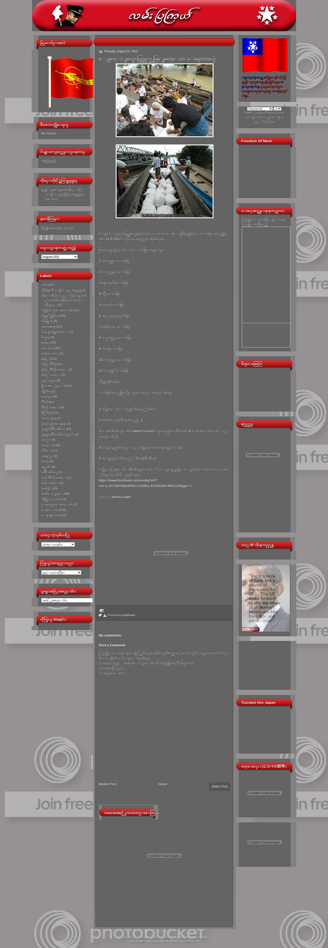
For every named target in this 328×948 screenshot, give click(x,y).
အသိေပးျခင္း (52, 494)
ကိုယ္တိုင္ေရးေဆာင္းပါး (57, 310)
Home (162, 784)
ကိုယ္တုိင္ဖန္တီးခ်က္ (50, 316)
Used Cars (193, 941)
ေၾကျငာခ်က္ (50, 515)
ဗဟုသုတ (46, 396)
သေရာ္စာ (47, 456)
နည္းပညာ (48, 380)
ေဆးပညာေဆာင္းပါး (56, 504)
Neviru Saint (121, 497)
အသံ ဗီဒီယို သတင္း (53, 478)
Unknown (128, 615)
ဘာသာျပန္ (48, 418)
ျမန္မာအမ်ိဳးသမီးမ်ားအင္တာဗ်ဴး (57, 434)
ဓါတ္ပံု (45, 359)
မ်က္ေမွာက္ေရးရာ (53, 424)
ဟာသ (45, 461)
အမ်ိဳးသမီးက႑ (49, 472)
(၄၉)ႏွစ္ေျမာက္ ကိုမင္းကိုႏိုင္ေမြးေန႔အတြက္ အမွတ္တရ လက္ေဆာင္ (63, 194)
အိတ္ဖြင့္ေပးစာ (51, 499)
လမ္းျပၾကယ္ (153, 937)
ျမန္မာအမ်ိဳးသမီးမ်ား (53, 429)
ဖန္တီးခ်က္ (46, 391)
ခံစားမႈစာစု (48, 326)
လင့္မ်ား (46, 440)
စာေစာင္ (47, 348)
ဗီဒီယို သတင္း (50, 407)
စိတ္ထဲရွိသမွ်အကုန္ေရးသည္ (57, 228)
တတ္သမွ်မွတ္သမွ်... (49, 161)
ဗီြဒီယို (45, 413)
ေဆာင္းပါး (49, 510)
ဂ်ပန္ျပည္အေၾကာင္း (54, 332)
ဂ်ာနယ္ (45, 337)
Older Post (219, 786)
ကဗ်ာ (44, 285)
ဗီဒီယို (44, 402)
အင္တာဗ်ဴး (45, 467)
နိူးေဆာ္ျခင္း (52, 386)
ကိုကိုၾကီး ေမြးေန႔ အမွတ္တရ (61, 290)
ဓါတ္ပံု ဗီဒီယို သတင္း (54, 370)
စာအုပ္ (45, 342)
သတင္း (46, 445)
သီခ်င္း (46, 450)
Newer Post (108, 784)
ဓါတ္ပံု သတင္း (50, 375)
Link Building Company (193, 937)
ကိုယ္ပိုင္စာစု (47, 321)
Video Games (136, 941)
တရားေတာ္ (50, 353)
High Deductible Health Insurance (165, 941)
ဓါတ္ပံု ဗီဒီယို (48, 364)
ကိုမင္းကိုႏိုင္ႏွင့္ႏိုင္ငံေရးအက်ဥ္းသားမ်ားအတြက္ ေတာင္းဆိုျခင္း (63, 300)
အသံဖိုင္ (46, 488)
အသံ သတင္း (50, 483)
